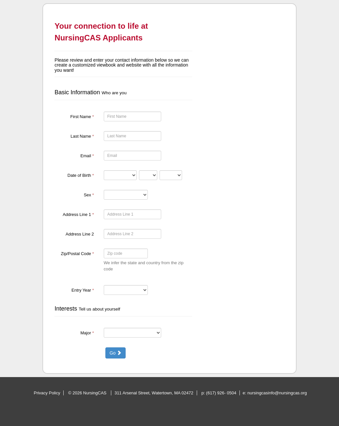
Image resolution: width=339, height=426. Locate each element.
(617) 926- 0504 (221, 392)
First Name (82, 116)
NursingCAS (95, 392)
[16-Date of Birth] (120, 175)
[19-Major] (133, 333)
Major (87, 332)
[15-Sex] (126, 195)
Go (116, 353)
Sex (89, 194)
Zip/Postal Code (77, 253)
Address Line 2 (80, 234)
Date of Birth (81, 175)
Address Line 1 (78, 214)
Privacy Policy (47, 392)
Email (87, 155)
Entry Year (82, 290)
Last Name (82, 136)
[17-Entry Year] (126, 290)
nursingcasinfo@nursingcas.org (277, 392)
